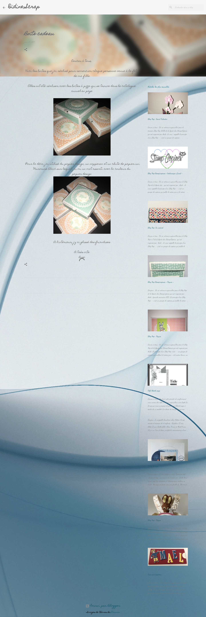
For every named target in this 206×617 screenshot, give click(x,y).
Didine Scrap (24, 7)
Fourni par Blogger (103, 606)
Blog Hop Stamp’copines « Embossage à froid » (165, 173)
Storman (115, 612)
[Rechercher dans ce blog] (189, 7)
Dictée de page (153, 466)
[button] (25, 50)
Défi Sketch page (154, 390)
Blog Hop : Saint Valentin (157, 119)
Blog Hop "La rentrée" (156, 227)
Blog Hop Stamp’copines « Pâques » (161, 282)
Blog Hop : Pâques (154, 336)
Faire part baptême (154, 574)
